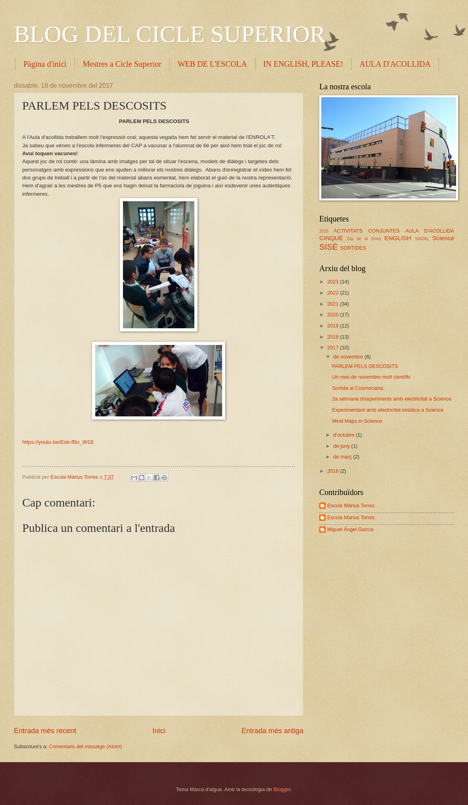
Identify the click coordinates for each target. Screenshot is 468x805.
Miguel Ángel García (350, 529)
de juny (342, 446)
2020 (323, 231)
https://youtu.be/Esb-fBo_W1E (58, 442)
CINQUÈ (331, 238)
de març (343, 457)
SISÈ (328, 246)
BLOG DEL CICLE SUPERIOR (170, 34)
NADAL (422, 239)
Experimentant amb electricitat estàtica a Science (387, 410)
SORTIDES (353, 248)
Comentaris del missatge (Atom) (85, 746)
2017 (333, 348)
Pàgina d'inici (45, 64)
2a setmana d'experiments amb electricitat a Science (391, 399)
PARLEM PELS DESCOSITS (365, 366)
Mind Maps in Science (357, 421)
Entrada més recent (45, 731)
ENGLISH (397, 238)
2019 (333, 326)
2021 (333, 304)
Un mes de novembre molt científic (371, 377)
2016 (333, 471)
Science (443, 238)
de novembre (348, 357)
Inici (158, 731)
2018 (333, 337)
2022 (333, 293)
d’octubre (344, 435)
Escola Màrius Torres (351, 505)
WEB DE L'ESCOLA (212, 64)
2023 (333, 282)
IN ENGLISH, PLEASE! (303, 64)
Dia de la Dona (364, 239)
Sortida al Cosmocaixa (357, 388)
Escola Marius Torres (351, 517)
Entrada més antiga (272, 731)
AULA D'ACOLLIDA (429, 231)
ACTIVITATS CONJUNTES (367, 231)
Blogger (282, 789)
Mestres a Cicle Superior (122, 64)
